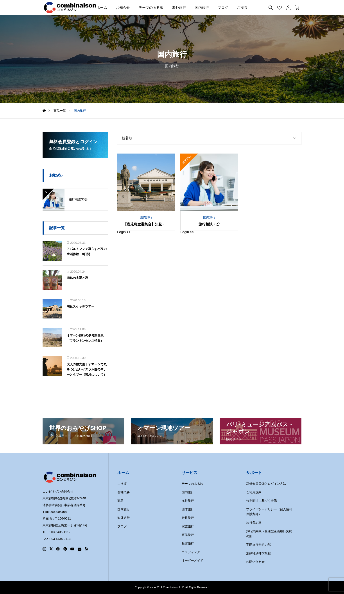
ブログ (223, 7)
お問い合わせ (255, 562)
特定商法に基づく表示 (261, 500)
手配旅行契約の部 (258, 544)
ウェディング (191, 552)
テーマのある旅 (151, 7)
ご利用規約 (254, 492)
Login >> (124, 232)
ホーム (102, 7)
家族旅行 (188, 526)
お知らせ (123, 7)
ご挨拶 (242, 7)
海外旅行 (179, 7)
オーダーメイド (192, 560)
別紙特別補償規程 (258, 553)
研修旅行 (188, 535)
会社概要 (123, 492)
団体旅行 (188, 509)
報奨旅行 (188, 543)
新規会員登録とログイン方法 (266, 483)
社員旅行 (188, 518)
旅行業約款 (254, 522)
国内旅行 (202, 7)
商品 (120, 500)
